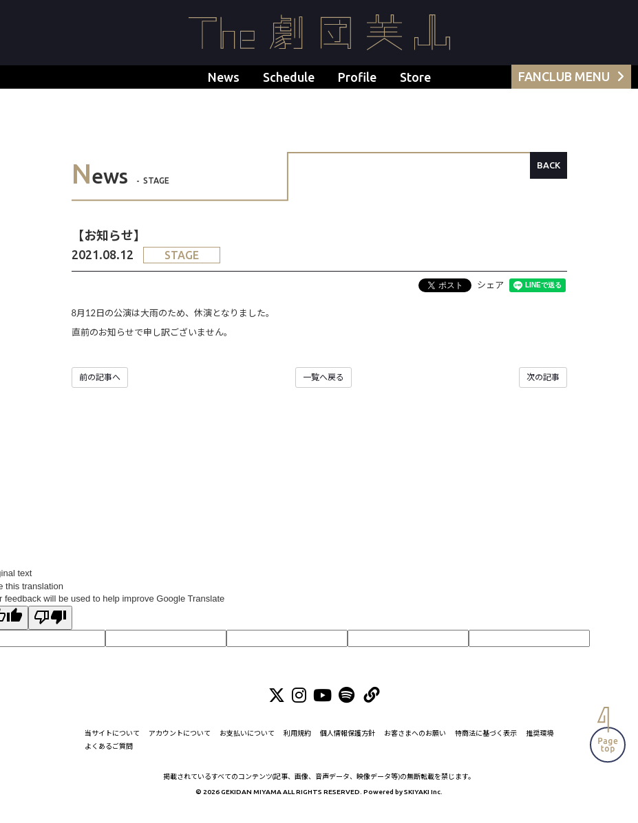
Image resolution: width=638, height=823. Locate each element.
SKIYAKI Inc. (423, 803)
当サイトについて (112, 744)
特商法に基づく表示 (486, 744)
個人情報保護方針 (347, 744)
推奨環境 (539, 744)
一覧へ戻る (323, 377)
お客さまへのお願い (415, 744)
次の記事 (543, 377)
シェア (490, 284)
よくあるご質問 (109, 758)
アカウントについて (180, 744)
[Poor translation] (50, 618)
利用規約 (297, 744)
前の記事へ (99, 377)
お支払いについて (247, 744)
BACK (548, 165)
